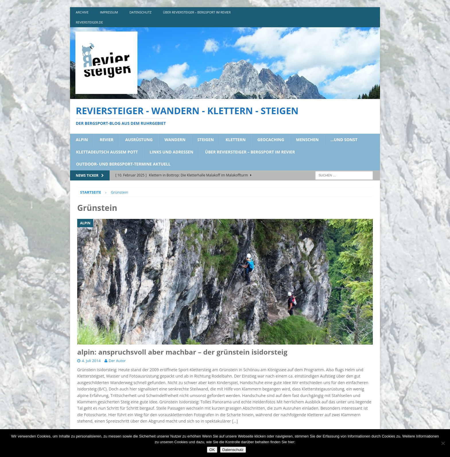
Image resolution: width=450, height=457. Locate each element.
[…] (235, 421)
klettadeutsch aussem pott (107, 152)
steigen (205, 139)
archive (82, 12)
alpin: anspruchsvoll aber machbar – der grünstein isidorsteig (182, 352)
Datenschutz (233, 450)
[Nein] (443, 443)
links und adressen (171, 152)
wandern (174, 139)
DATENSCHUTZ (140, 12)
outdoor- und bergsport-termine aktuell (123, 164)
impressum (109, 12)
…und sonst (343, 139)
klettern (236, 139)
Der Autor (117, 360)
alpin (82, 139)
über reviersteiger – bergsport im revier (197, 12)
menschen (307, 139)
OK (212, 450)
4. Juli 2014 (91, 360)
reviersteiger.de (89, 22)
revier (106, 139)
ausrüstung (139, 139)
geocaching (270, 139)
